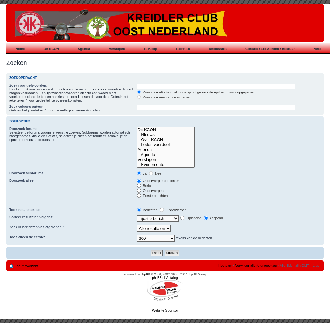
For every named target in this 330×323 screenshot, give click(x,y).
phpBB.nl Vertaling (165, 278)
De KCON (166, 129)
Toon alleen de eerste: (27, 237)
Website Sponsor (165, 310)
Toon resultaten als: (25, 210)
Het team (225, 265)
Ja (142, 173)
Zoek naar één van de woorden (163, 97)
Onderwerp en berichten (158, 181)
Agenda (166, 149)
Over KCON (166, 139)
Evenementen (166, 164)
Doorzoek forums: (23, 128)
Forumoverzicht (26, 266)
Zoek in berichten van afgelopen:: (36, 227)
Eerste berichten (152, 196)
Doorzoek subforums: (27, 173)
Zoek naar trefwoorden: (28, 85)
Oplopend (190, 218)
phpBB (145, 274)
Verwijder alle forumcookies (256, 265)
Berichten (147, 186)
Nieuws (166, 134)
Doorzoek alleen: (23, 180)
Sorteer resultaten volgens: (31, 217)
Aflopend (213, 218)
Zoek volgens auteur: (26, 106)
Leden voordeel (166, 144)
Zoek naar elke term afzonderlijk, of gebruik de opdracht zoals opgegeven (195, 92)
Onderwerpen (150, 191)
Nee (155, 173)
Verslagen (166, 159)
